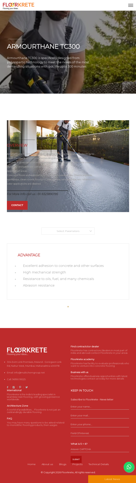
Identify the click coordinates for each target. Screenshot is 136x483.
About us (47, 464)
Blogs (62, 464)
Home (31, 464)
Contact (17, 205)
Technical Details (99, 464)
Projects (77, 464)
